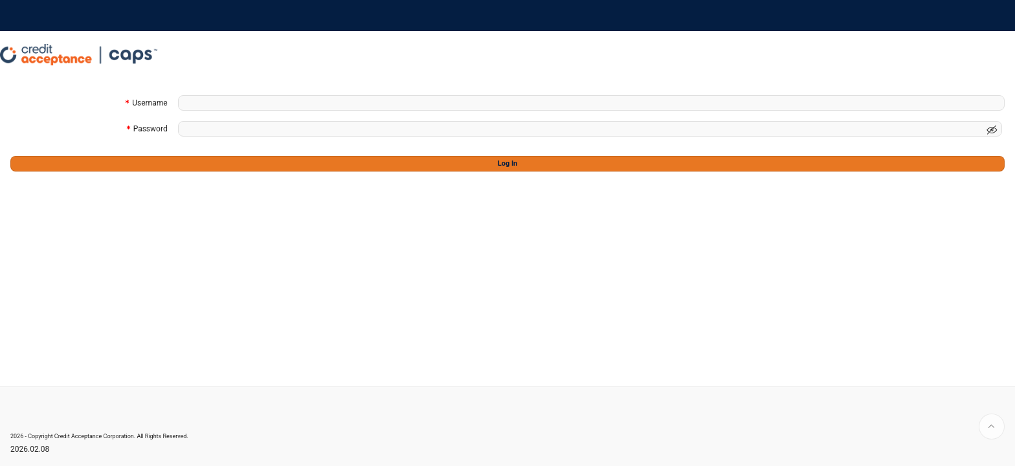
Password (150, 130)
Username (149, 104)
